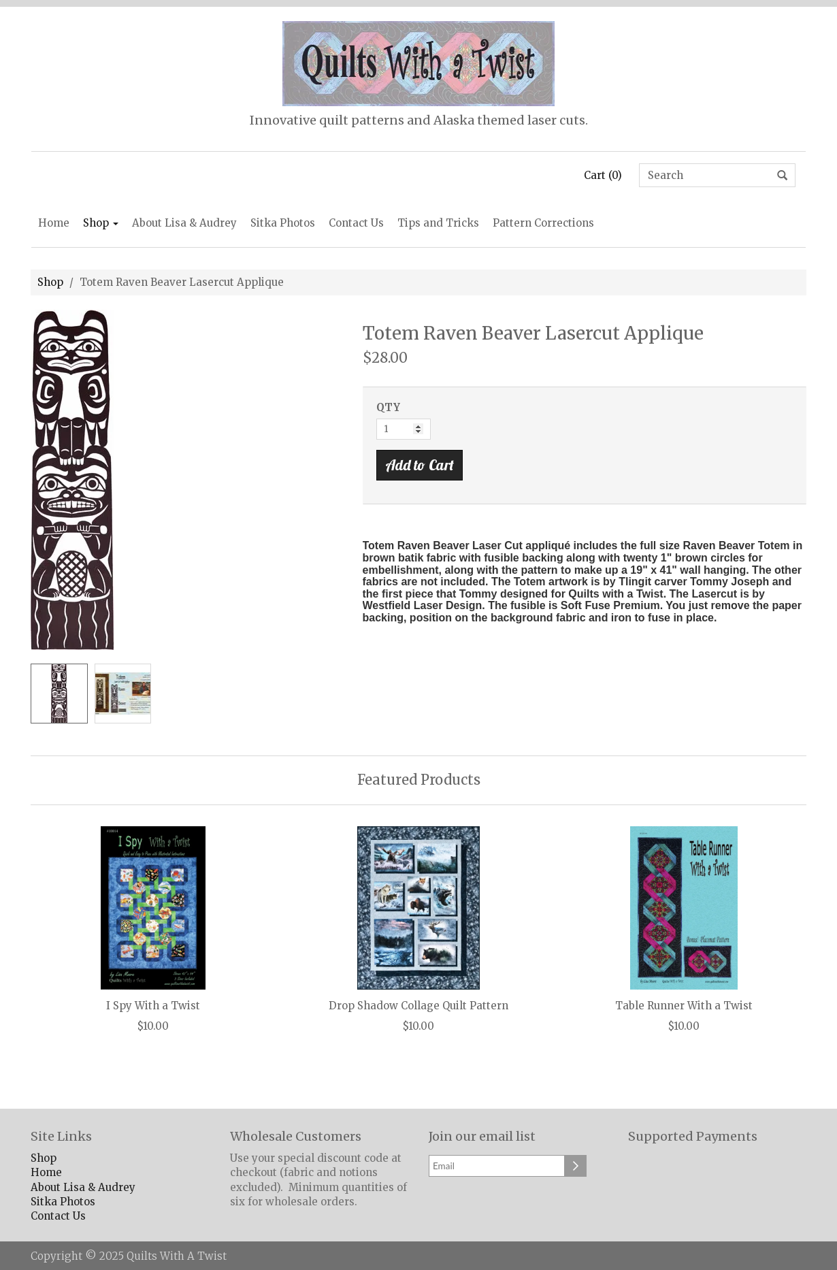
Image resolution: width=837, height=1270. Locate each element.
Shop (100, 222)
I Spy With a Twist (153, 1006)
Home (53, 222)
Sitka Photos (282, 222)
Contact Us (356, 222)
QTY (388, 407)
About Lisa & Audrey (184, 222)
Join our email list (482, 1136)
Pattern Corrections (543, 222)
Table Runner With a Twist (684, 1006)
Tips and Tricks (438, 222)
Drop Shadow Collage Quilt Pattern (418, 1006)
